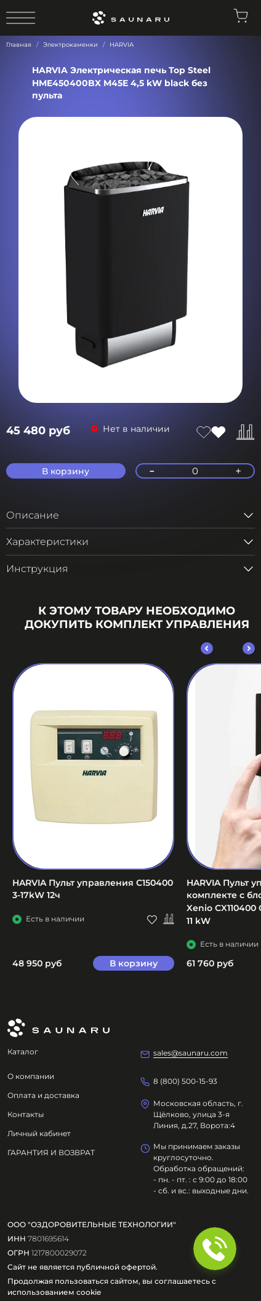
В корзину (134, 962)
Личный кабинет (39, 1133)
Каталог (22, 1051)
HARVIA (122, 45)
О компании (30, 1076)
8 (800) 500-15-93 (185, 1081)
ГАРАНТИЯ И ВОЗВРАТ (51, 1152)
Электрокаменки (70, 45)
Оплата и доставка (43, 1095)
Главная (18, 45)
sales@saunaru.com (190, 1052)
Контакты (25, 1114)
